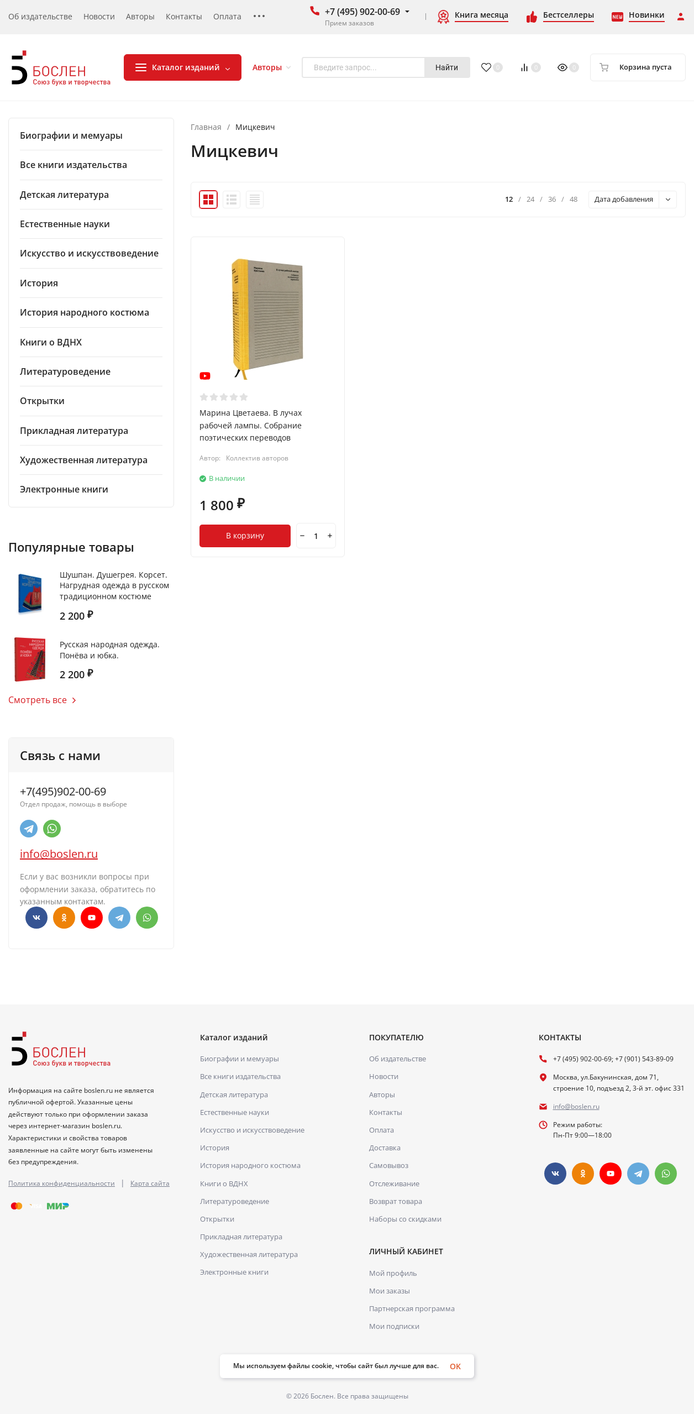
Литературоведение (234, 1201)
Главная (206, 127)
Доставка (385, 1148)
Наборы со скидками (405, 1219)
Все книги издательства (240, 1076)
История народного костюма (250, 1165)
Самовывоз (388, 1165)
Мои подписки (394, 1326)
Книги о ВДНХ (224, 1183)
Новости (383, 1076)
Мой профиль (393, 1273)
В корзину (245, 535)
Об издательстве (397, 1059)
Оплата (381, 1130)
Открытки (217, 1219)
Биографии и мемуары (239, 1059)
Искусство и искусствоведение (252, 1130)
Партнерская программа (412, 1308)
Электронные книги (234, 1272)
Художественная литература (249, 1254)
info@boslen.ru (59, 853)
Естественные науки (234, 1112)
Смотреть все (42, 699)
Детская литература (234, 1094)
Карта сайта (150, 1183)
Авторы (382, 1094)
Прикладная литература (241, 1237)
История (214, 1148)
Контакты (385, 1112)
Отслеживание (394, 1183)
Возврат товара (395, 1201)
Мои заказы (389, 1291)
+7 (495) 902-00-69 (362, 12)
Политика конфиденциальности (61, 1183)
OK (455, 1366)
